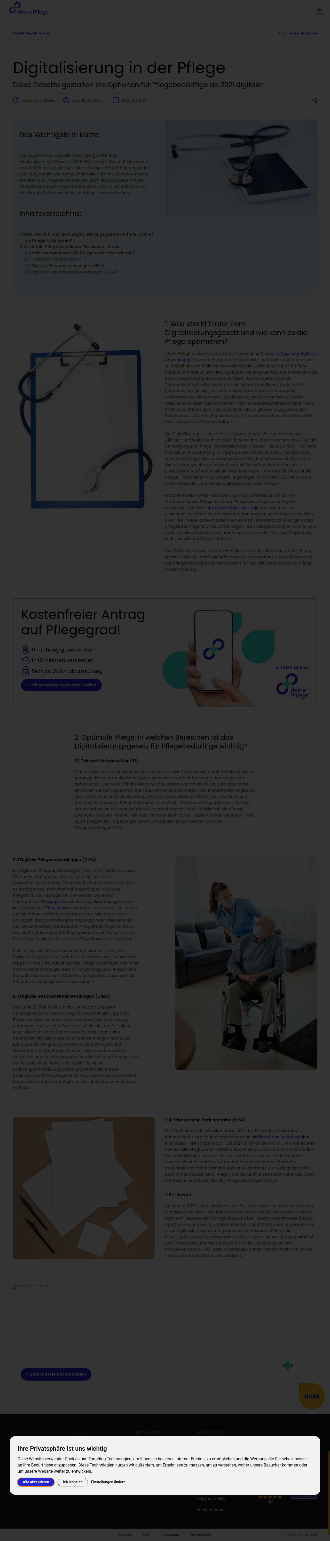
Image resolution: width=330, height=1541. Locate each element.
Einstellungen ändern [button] (108, 1482)
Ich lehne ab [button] (73, 1482)
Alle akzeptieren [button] (36, 1482)
